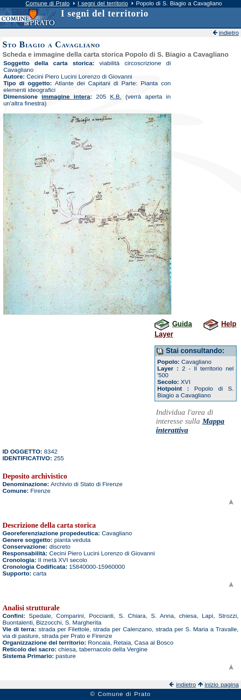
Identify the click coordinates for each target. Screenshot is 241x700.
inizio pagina (221, 684)
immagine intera (65, 96)
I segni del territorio (103, 3)
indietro (229, 32)
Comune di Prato (47, 3)
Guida (182, 324)
